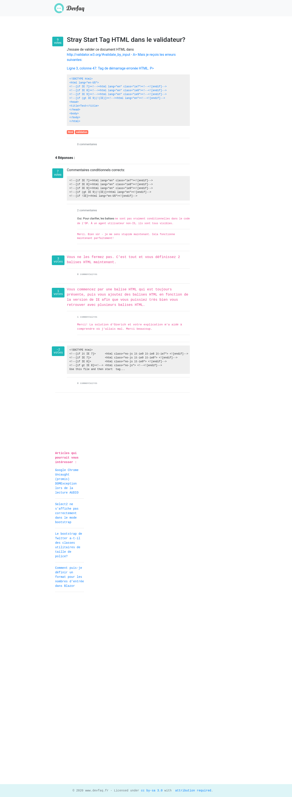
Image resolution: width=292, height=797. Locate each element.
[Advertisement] (69, 659)
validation (81, 132)
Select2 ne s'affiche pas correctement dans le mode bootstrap (66, 513)
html (70, 132)
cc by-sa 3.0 (151, 790)
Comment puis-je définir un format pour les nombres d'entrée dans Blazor (69, 577)
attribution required (192, 790)
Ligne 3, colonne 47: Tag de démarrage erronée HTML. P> (110, 68)
